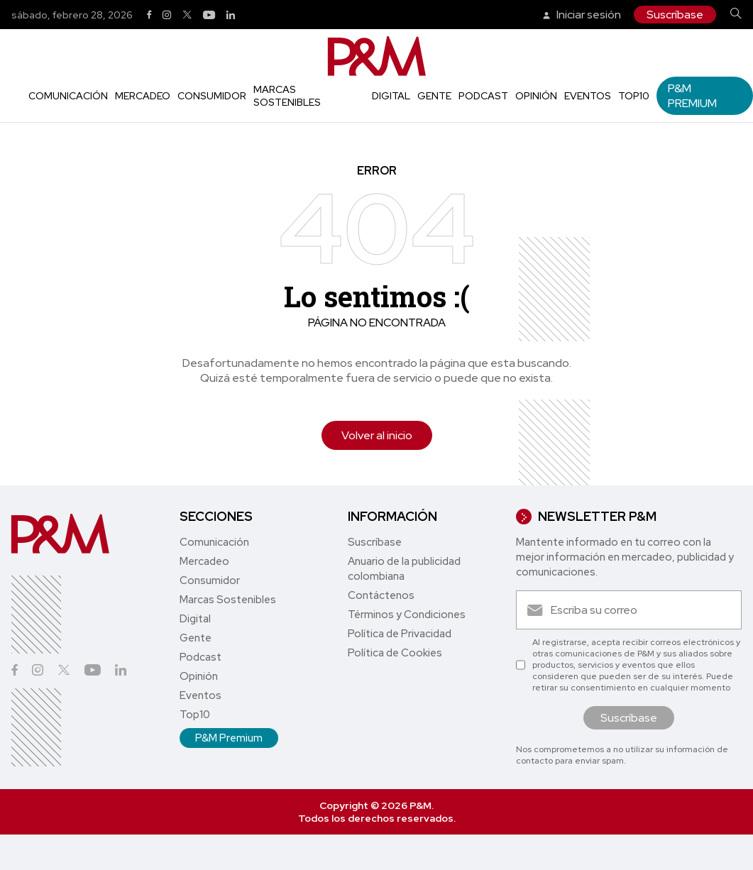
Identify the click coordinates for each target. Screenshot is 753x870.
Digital (391, 95)
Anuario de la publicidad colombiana (404, 568)
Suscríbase (675, 14)
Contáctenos (381, 595)
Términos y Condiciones (407, 614)
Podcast (483, 95)
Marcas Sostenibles (287, 96)
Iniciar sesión (582, 14)
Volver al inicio (376, 435)
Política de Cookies (395, 653)
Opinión (536, 95)
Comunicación (68, 95)
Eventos (587, 95)
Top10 (633, 95)
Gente (434, 95)
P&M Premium (692, 96)
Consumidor (211, 95)
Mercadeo (142, 95)
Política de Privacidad (399, 634)
